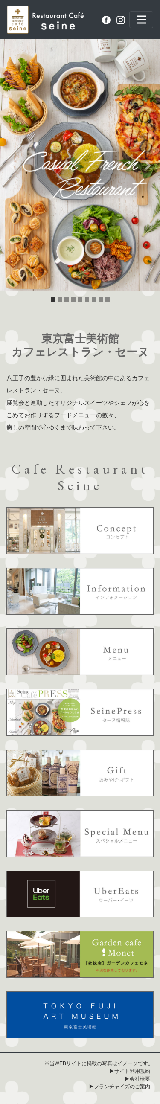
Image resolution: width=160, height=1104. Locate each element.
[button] (12, 165)
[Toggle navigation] (141, 19)
